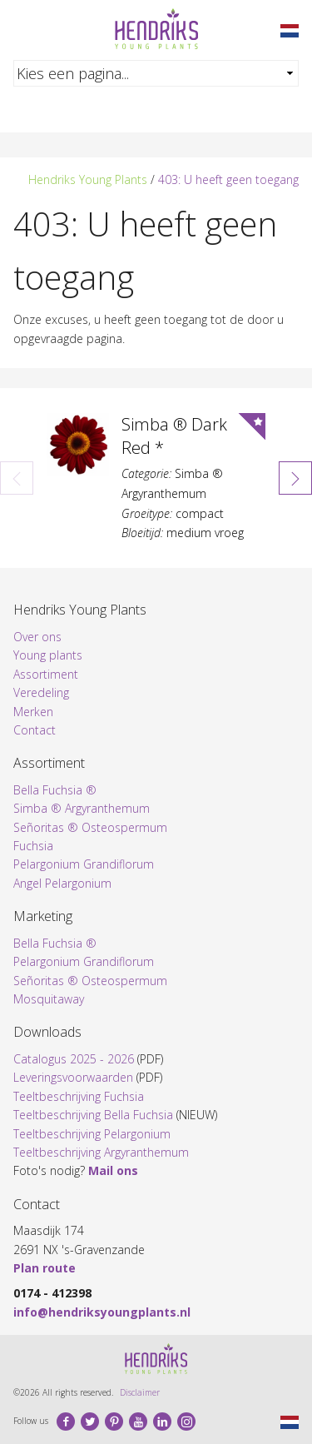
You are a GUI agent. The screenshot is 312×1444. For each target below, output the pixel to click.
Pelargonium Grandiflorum (83, 864)
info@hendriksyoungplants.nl (102, 1312)
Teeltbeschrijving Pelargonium (92, 1134)
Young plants (47, 655)
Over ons (37, 637)
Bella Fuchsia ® (55, 790)
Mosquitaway (48, 999)
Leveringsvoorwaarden (73, 1077)
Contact (34, 730)
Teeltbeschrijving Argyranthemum (101, 1152)
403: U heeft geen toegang (228, 179)
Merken (33, 712)
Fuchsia (33, 846)
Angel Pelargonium (62, 883)
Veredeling (41, 692)
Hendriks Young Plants (87, 179)
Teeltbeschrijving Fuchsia (78, 1096)
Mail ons (113, 1170)
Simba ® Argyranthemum (81, 808)
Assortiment (45, 674)
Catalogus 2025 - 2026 (73, 1059)
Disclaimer (140, 1392)
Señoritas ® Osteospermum (90, 827)
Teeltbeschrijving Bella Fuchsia (93, 1115)
